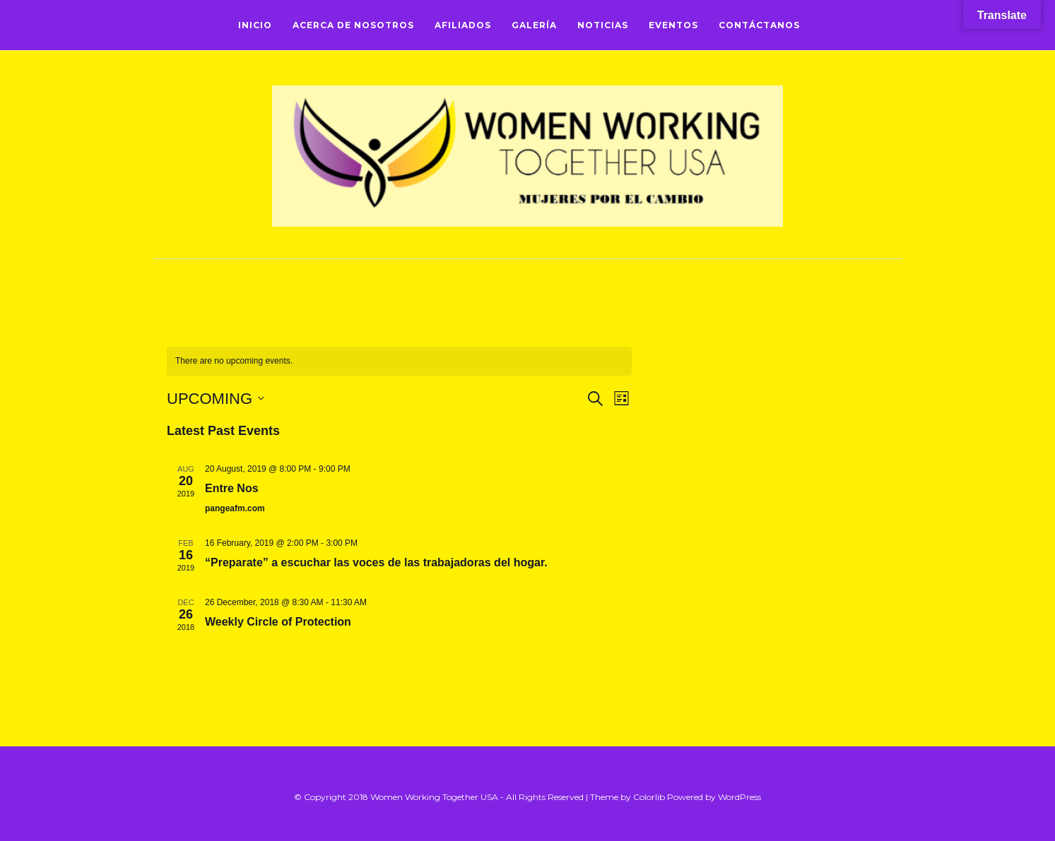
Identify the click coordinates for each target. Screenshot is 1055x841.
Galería (534, 25)
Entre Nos (232, 488)
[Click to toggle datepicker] (215, 398)
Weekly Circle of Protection (278, 622)
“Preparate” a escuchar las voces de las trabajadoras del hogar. (376, 562)
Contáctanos (759, 25)
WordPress (739, 797)
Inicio (255, 25)
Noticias (602, 25)
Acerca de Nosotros (353, 25)
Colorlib (649, 797)
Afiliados (463, 25)
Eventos (673, 25)
